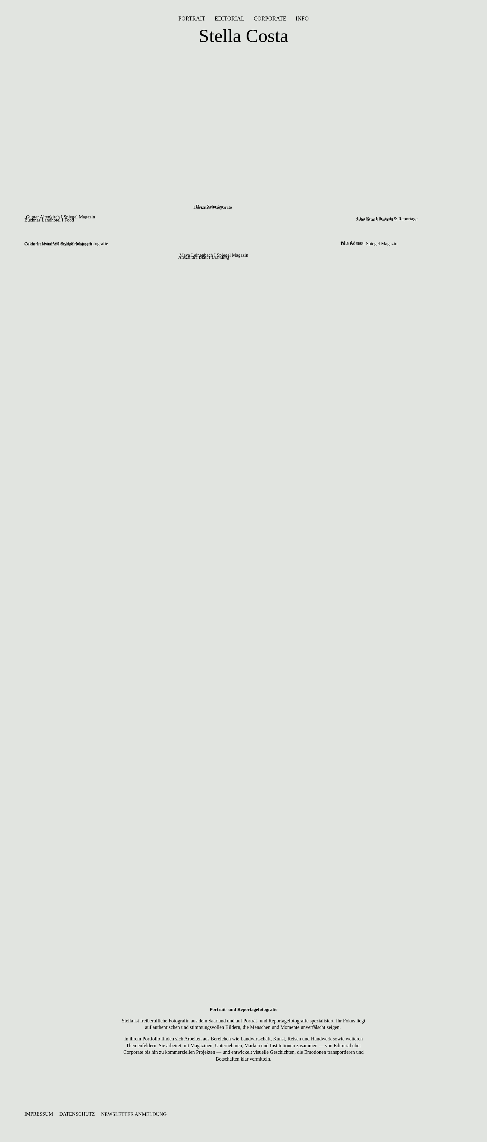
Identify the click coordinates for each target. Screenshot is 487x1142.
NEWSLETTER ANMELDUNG (134, 1114)
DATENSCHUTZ (77, 1114)
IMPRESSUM (38, 1114)
